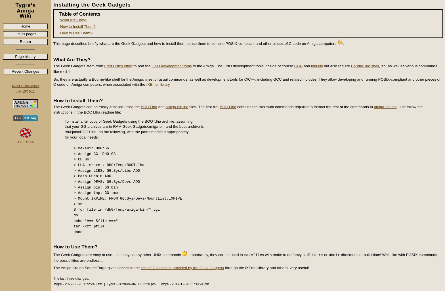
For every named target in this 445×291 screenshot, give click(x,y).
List (26, 142)
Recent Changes (25, 71)
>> (32, 142)
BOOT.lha (149, 107)
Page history (25, 57)
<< (19, 142)
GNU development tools (172, 66)
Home (25, 26)
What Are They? (73, 20)
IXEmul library (157, 84)
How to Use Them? (76, 33)
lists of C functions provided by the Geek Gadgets (182, 268)
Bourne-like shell (365, 66)
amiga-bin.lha (177, 107)
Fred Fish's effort (118, 66)
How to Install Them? (78, 26)
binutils (317, 66)
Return (25, 41)
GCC (298, 66)
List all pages (25, 34)
